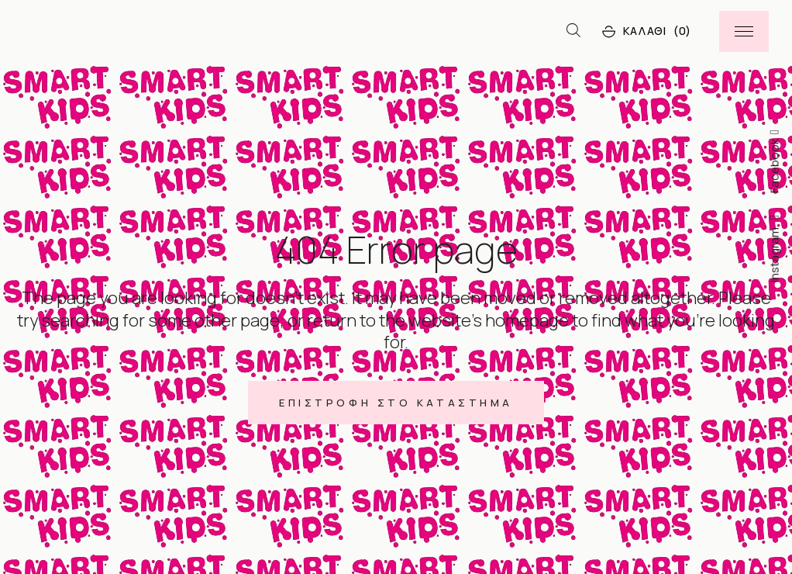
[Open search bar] (573, 31)
